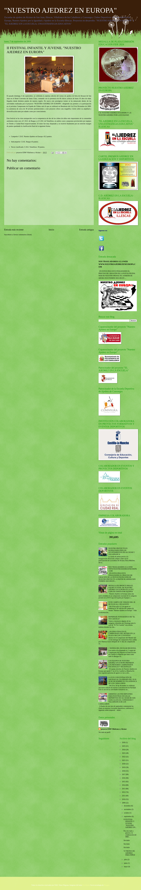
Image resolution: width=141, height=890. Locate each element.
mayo (126, 866)
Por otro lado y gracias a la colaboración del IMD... (130, 834)
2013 (124, 789)
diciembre (127, 806)
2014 (124, 785)
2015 (124, 782)
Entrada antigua (86, 229)
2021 (124, 760)
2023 (124, 753)
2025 (124, 746)
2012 (124, 792)
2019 (124, 767)
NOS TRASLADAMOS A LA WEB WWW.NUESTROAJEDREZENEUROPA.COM (117, 264)
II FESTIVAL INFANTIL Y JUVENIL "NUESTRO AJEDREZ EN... (130, 823)
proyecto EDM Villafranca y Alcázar (114, 729)
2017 (124, 774)
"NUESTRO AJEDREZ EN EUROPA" (60, 10)
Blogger (106, 885)
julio (125, 859)
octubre (126, 813)
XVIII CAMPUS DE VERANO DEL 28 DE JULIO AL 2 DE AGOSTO (121, 603)
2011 (124, 796)
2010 (124, 799)
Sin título (127, 840)
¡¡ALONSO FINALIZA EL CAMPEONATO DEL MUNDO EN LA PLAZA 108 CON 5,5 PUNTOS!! (121, 633)
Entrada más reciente (14, 229)
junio (126, 863)
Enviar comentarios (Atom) (23, 235)
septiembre (128, 816)
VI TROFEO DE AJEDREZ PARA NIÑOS (129, 853)
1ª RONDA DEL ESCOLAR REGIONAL (122, 648)
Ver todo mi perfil (104, 732)
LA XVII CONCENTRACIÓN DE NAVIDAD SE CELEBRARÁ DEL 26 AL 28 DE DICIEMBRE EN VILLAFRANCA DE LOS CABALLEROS (122, 680)
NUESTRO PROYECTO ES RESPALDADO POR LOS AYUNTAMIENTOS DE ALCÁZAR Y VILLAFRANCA (121, 551)
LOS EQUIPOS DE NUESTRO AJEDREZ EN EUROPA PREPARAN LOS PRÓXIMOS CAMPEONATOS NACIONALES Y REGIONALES (121, 664)
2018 (124, 771)
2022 (124, 757)
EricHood (86, 885)
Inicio (51, 229)
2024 (124, 750)
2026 (124, 742)
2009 (124, 803)
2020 (124, 764)
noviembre (127, 809)
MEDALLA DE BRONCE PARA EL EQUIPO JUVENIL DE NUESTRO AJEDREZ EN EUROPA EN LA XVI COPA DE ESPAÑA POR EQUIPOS (120, 588)
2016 (124, 778)
